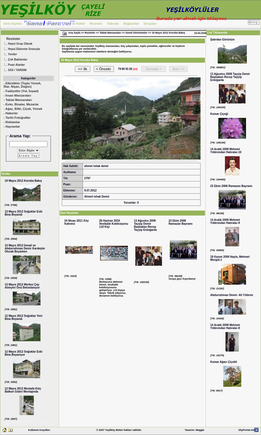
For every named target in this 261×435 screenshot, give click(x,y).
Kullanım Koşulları (39, 430)
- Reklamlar (12, 122)
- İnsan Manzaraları (17, 95)
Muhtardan (34, 23)
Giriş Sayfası (12, 23)
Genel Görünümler (136, 32)
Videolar (113, 23)
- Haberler (11, 113)
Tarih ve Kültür (74, 23)
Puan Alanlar (14, 65)
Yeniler (10, 54)
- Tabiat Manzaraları (18, 100)
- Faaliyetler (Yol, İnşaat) (21, 91)
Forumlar (53, 23)
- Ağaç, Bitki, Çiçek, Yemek (23, 108)
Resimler (96, 23)
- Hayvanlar (12, 126)
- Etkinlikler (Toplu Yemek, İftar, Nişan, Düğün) (22, 85)
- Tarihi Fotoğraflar (17, 117)
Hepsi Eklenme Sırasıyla (21, 49)
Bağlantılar (131, 23)
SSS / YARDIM (14, 70)
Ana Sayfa (74, 32)
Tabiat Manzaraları (110, 32)
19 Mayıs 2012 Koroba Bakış (168, 32)
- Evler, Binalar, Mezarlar (21, 104)
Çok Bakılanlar (15, 60)
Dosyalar (150, 23)
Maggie (200, 430)
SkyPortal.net (246, 430)
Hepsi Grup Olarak (17, 44)
